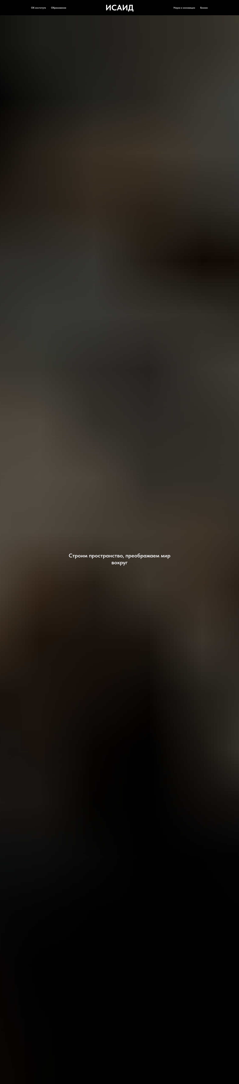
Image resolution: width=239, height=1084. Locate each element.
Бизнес (204, 7)
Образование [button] (58, 7)
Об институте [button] (38, 7)
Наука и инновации (184, 7)
